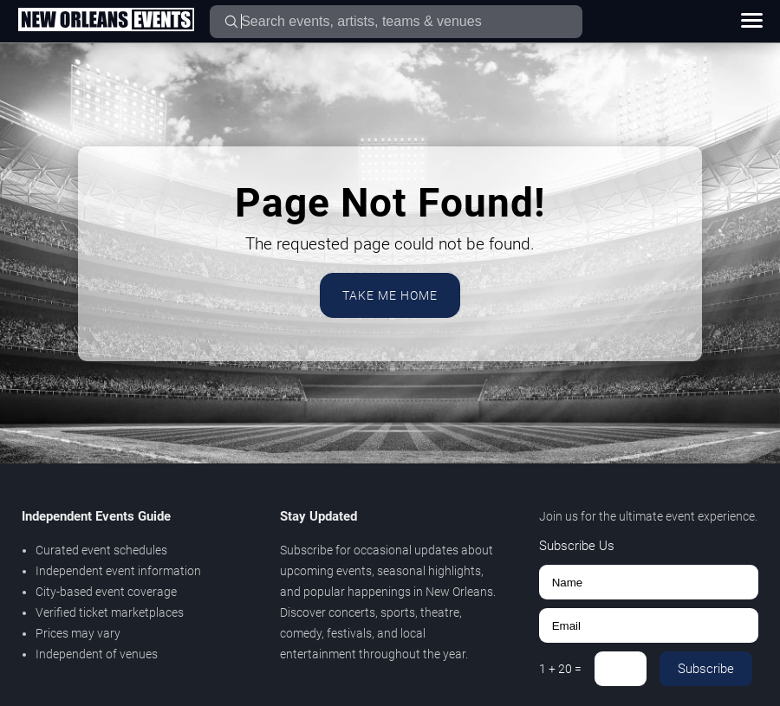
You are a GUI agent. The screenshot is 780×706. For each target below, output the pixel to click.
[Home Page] (105, 21)
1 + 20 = (560, 669)
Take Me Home (390, 295)
